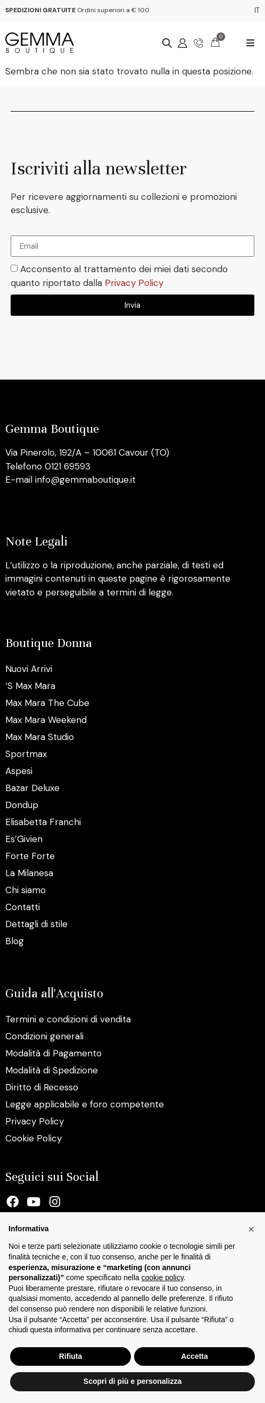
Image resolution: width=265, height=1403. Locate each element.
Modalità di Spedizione (51, 1070)
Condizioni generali (44, 1036)
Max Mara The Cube (47, 703)
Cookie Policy (33, 1138)
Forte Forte (30, 856)
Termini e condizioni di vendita (68, 1019)
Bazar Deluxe (32, 788)
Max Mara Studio (39, 737)
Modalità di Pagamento (53, 1053)
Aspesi (18, 771)
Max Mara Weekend (46, 720)
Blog (14, 941)
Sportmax (26, 754)
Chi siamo (25, 890)
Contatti (22, 907)
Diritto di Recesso (41, 1087)
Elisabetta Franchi (43, 822)
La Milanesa (29, 873)
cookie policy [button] (163, 1277)
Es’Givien (24, 839)
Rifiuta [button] (70, 1356)
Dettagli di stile (36, 924)
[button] (250, 42)
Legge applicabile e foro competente (84, 1104)
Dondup (21, 805)
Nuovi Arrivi (28, 669)
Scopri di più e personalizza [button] (132, 1381)
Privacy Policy (134, 283)
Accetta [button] (194, 1356)
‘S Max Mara (30, 686)
